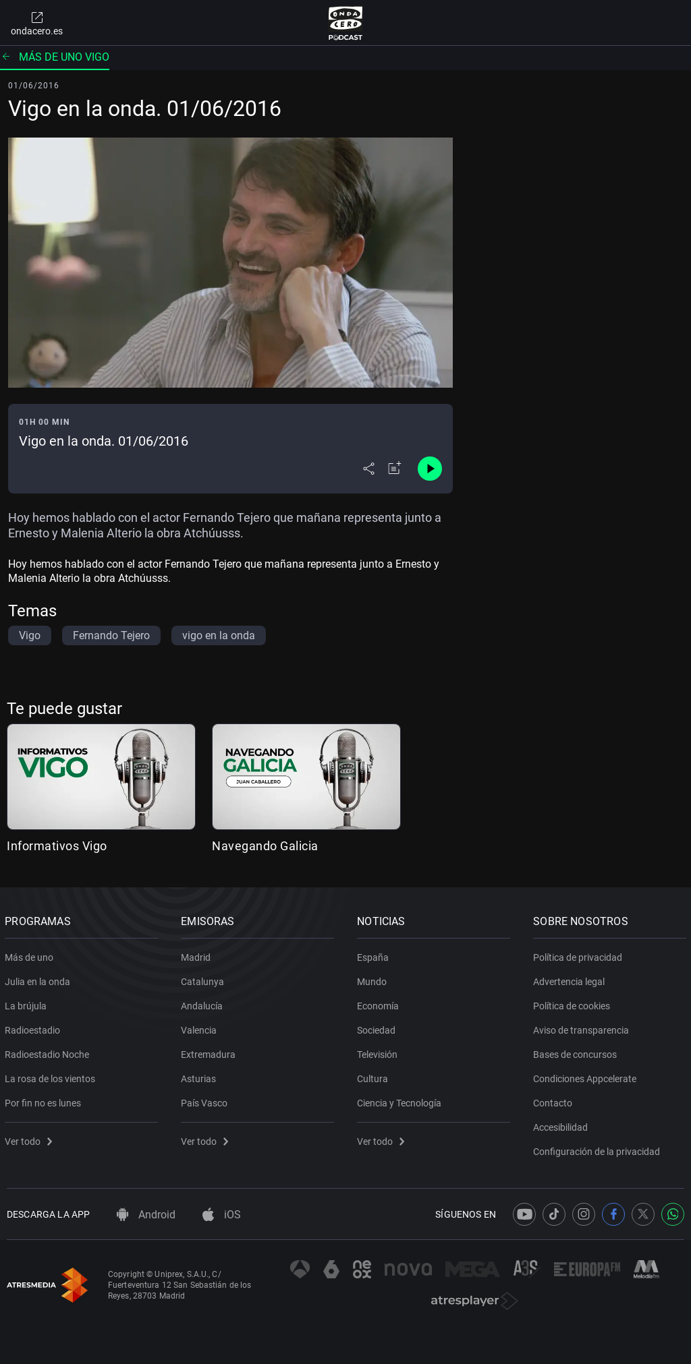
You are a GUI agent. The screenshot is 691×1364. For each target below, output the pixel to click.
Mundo (374, 979)
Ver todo (30, 1138)
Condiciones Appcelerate (586, 1076)
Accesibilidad (562, 1124)
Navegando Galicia (265, 846)
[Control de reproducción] (430, 468)
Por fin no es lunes (45, 1100)
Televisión (379, 1051)
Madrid (198, 954)
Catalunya (204, 979)
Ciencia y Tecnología (401, 1100)
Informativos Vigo (57, 846)
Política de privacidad (579, 954)
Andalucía (204, 1003)
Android (146, 1214)
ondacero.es (37, 22)
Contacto (554, 1100)
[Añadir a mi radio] (395, 468)
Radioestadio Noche (49, 1051)
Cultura (374, 1076)
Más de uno (31, 954)
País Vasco (206, 1100)
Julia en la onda (39, 979)
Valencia (201, 1027)
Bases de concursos (577, 1051)
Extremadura (210, 1051)
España (375, 954)
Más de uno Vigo (54, 57)
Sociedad (378, 1027)
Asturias (200, 1076)
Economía (380, 1003)
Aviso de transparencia (583, 1027)
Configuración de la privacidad (598, 1149)
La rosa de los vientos (52, 1076)
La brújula (28, 1003)
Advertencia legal (571, 979)
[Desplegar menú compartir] (369, 468)
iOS (221, 1214)
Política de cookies (573, 1003)
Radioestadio (34, 1027)
